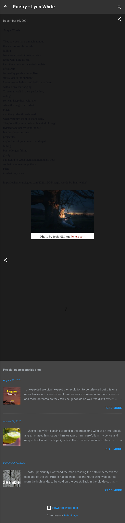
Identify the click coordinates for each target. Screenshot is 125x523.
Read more (113, 408)
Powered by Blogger (62, 508)
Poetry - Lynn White (34, 6)
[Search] (119, 8)
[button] (119, 20)
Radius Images (71, 515)
